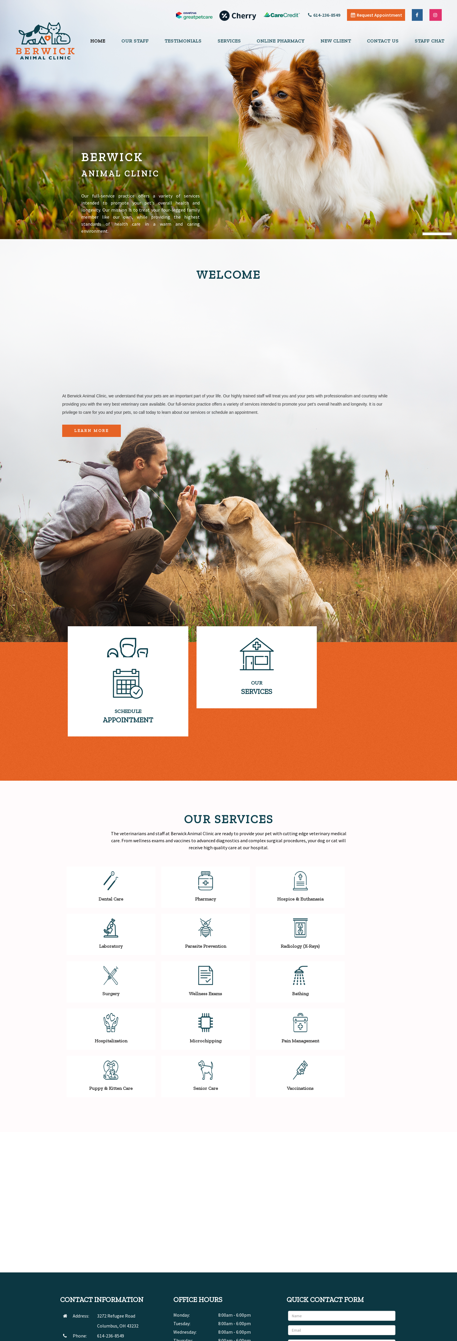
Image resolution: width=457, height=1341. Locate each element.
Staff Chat (429, 41)
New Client (336, 41)
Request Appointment (376, 15)
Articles (351, 1334)
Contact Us (383, 41)
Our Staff (135, 41)
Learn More (91, 430)
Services (229, 41)
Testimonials (183, 41)
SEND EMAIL (108, 1265)
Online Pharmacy (280, 41)
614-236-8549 (324, 15)
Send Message (377, 1285)
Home (97, 41)
